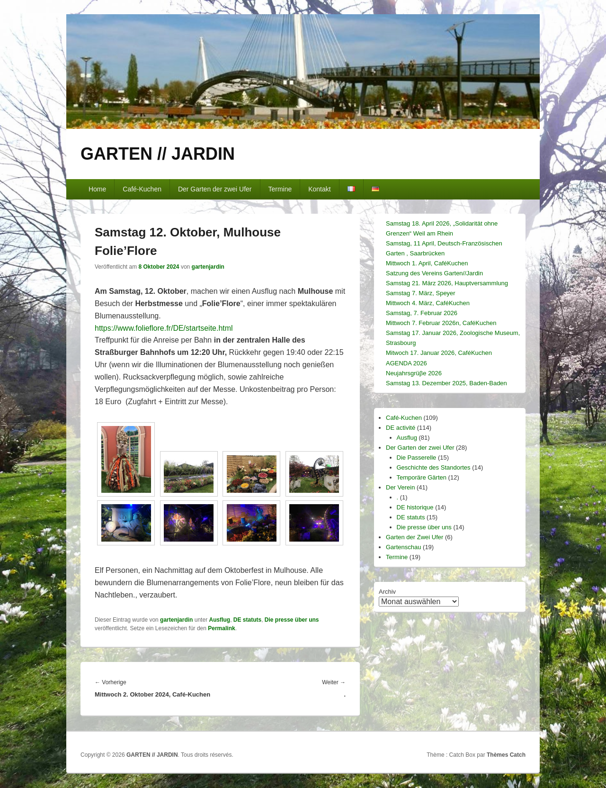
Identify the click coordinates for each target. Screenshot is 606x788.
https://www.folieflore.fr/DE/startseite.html (164, 328)
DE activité (400, 427)
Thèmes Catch (506, 755)
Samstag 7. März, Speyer (420, 293)
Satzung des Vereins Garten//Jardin (434, 273)
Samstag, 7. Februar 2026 (421, 313)
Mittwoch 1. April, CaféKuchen (427, 263)
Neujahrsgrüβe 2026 (414, 373)
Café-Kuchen (142, 189)
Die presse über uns (292, 619)
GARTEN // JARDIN (157, 153)
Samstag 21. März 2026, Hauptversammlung (447, 283)
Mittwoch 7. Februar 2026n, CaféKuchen (441, 322)
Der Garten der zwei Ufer (215, 189)
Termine (280, 189)
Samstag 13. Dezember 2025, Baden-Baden (446, 383)
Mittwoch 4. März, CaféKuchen (428, 303)
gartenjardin (208, 266)
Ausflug (219, 619)
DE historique (415, 507)
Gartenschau (403, 547)
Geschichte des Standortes (434, 467)
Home (97, 189)
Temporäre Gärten (422, 477)
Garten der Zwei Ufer (414, 537)
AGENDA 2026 (406, 363)
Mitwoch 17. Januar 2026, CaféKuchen (439, 352)
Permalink (221, 628)
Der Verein (400, 487)
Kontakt (319, 189)
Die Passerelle (417, 457)
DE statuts (247, 619)
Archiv (387, 591)
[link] (164, 328)
